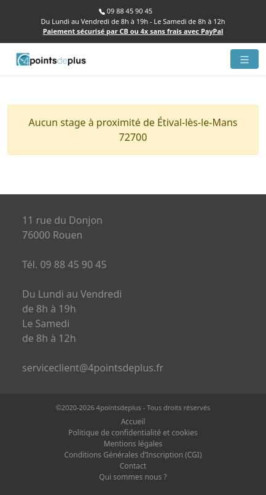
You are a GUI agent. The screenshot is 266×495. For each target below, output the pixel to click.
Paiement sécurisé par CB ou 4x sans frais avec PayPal (133, 31)
